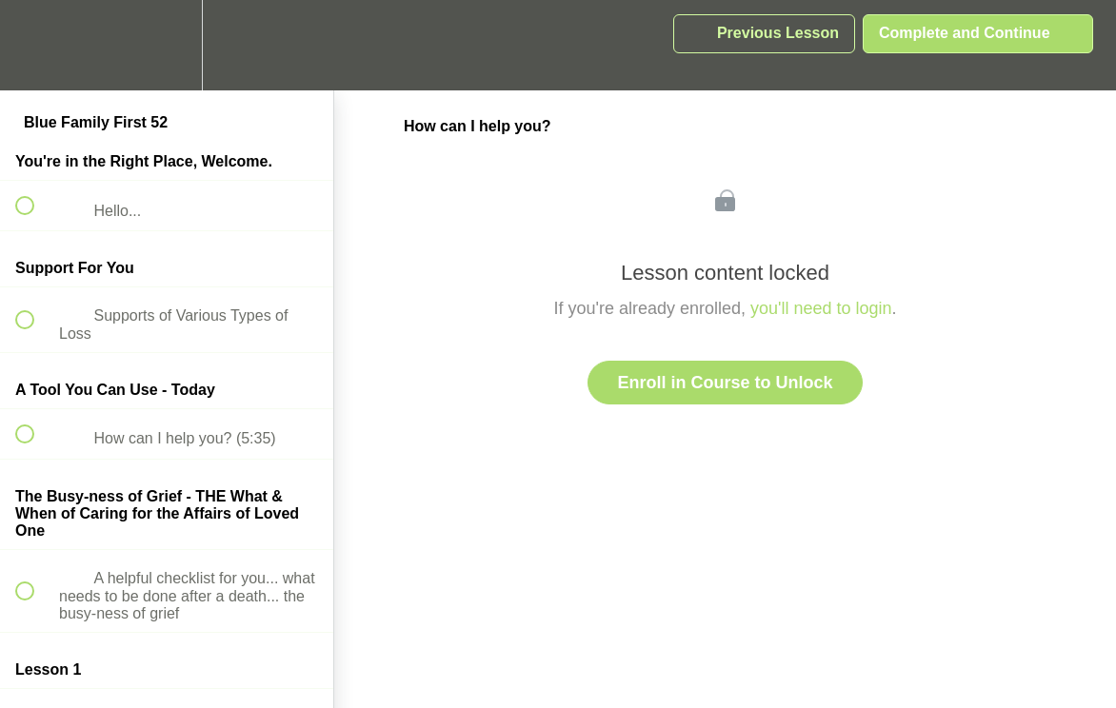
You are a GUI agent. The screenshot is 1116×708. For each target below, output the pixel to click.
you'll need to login (821, 308)
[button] (35, 45)
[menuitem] (166, 45)
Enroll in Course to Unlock (724, 382)
